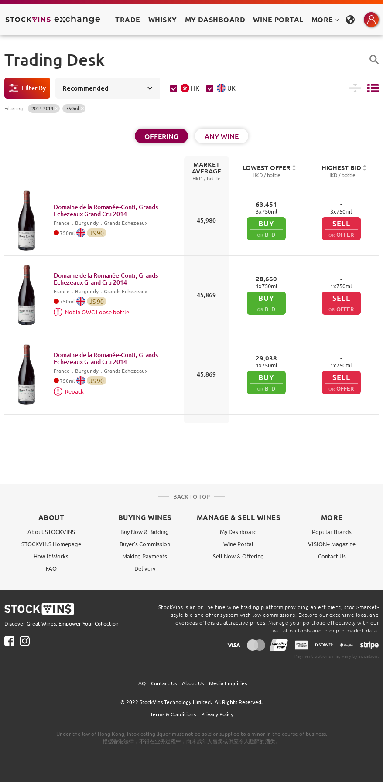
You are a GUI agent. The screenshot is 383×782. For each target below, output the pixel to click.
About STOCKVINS (51, 531)
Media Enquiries (228, 683)
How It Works (51, 556)
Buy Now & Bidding (144, 531)
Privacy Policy (217, 714)
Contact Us (332, 556)
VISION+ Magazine (332, 543)
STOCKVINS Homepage (51, 543)
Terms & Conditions (173, 714)
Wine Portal (278, 19)
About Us (193, 683)
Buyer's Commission (145, 543)
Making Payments (144, 556)
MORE (325, 19)
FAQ (51, 568)
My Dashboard (238, 531)
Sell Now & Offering (238, 556)
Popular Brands (332, 531)
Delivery (144, 568)
